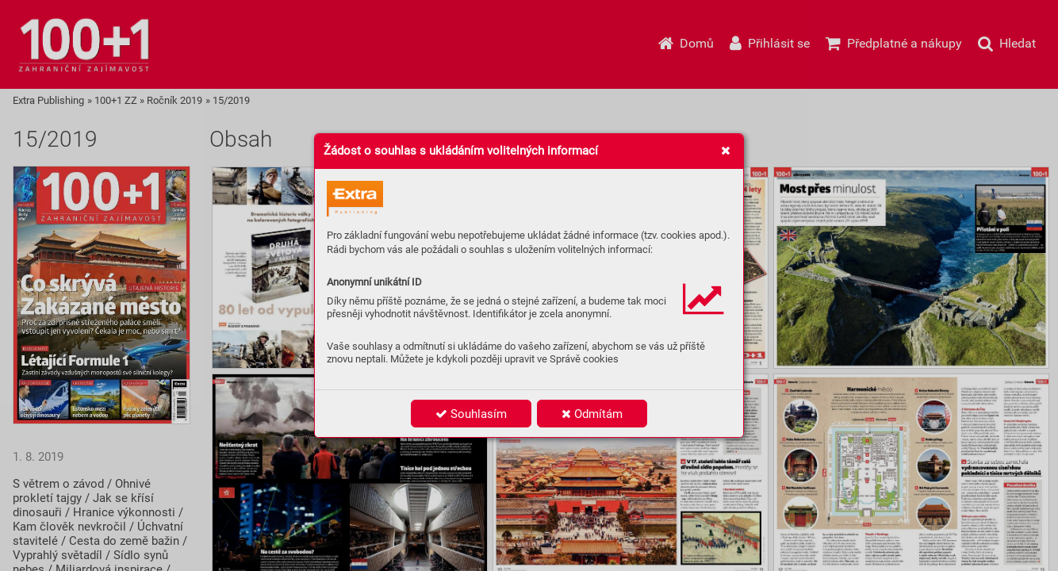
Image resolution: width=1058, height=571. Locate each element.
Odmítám (592, 414)
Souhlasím (471, 414)
